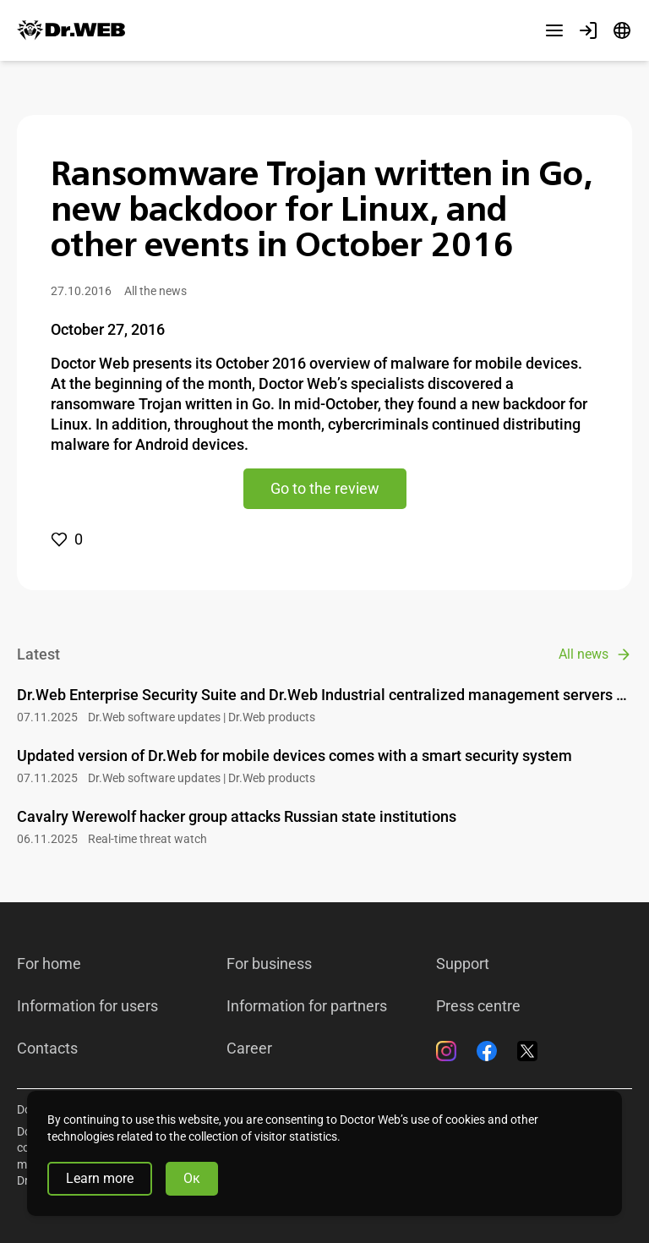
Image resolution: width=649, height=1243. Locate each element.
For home (49, 964)
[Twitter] (527, 1051)
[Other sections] (554, 30)
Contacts (47, 1048)
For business (269, 964)
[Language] (622, 30)
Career (249, 1048)
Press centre (478, 1006)
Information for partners (306, 1006)
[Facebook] (487, 1051)
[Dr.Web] (71, 30)
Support (462, 964)
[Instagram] (446, 1051)
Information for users (87, 1006)
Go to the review (324, 488)
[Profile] (588, 30)
